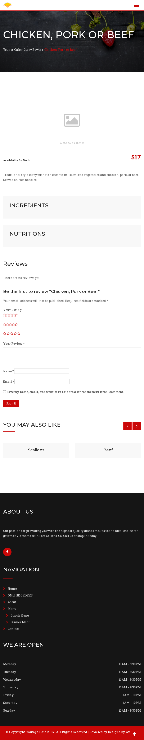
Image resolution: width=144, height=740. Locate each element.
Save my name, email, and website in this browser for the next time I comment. (65, 392)
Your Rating (12, 310)
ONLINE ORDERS (20, 595)
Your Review (13, 344)
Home (12, 589)
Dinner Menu (20, 622)
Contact (13, 629)
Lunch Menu (20, 615)
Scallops (36, 450)
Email (8, 382)
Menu (12, 609)
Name (8, 371)
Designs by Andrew (123, 732)
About (12, 602)
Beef (108, 450)
